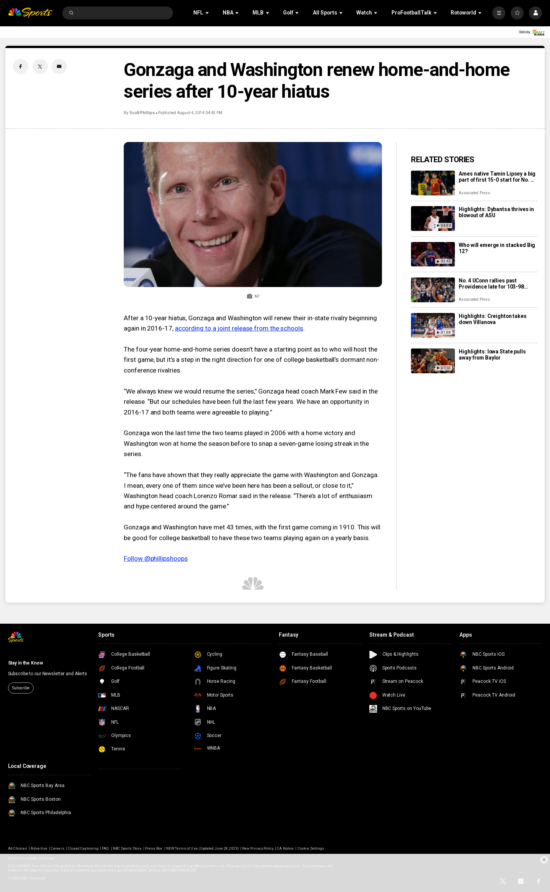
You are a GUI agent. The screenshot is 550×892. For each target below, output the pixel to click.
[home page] (30, 13)
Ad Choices (17, 848)
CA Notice (285, 848)
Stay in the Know (25, 663)
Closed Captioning (83, 848)
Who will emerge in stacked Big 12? (497, 248)
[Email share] (59, 66)
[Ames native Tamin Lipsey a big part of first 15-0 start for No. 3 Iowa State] (433, 183)
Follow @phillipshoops (156, 558)
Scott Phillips (142, 112)
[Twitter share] (40, 66)
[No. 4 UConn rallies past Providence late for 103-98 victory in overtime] (433, 289)
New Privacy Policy (257, 848)
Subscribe (20, 688)
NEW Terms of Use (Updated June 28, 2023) (202, 848)
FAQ (105, 848)
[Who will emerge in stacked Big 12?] (433, 254)
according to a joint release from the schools (239, 328)
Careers (57, 848)
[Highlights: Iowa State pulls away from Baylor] (433, 360)
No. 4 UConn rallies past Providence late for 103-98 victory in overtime (491, 283)
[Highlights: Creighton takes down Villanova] (433, 325)
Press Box (153, 848)
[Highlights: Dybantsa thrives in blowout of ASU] (433, 218)
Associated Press (474, 192)
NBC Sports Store (127, 848)
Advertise (39, 848)
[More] (498, 12)
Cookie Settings (311, 848)
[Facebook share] (20, 66)
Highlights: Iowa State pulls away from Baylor (492, 354)
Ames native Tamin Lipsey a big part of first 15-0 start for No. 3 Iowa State (497, 177)
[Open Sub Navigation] (207, 13)
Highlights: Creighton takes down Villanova (492, 319)
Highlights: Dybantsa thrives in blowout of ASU (496, 212)
